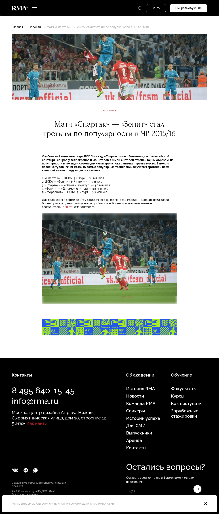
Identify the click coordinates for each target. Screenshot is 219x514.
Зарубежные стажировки (184, 413)
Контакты (136, 447)
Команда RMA (140, 403)
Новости (35, 27)
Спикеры (135, 410)
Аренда (134, 440)
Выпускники (139, 433)
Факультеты (184, 388)
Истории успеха (143, 418)
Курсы (177, 396)
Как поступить (186, 403)
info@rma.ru (35, 401)
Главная (17, 27)
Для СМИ (136, 425)
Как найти (37, 423)
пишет (67, 207)
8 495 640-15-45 (43, 390)
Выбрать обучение (188, 8)
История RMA (140, 388)
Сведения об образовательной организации (39, 482)
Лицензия (17, 485)
